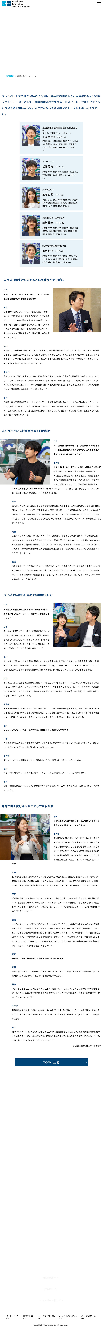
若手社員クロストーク (63, 1208)
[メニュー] (99, 3)
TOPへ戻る (51, 1062)
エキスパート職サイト (51, 1301)
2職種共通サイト (28, 1288)
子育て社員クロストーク (64, 1218)
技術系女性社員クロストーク (66, 1213)
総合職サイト (75, 1288)
